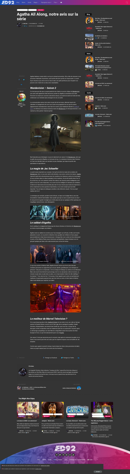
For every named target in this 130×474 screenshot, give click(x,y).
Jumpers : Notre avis (100, 106)
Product (30, 414)
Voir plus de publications (72, 366)
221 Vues (110, 435)
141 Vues (40, 23)
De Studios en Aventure (101, 35)
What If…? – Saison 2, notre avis (21, 105)
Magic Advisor (23, 10)
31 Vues (84, 431)
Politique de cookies (7, 462)
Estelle (99, 69)
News (22, 416)
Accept (20, 470)
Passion (22, 414)
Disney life (72, 414)
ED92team (100, 125)
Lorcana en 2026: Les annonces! (104, 83)
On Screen (33, 10)
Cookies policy (19, 467)
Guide (42, 10)
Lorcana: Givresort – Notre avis (103, 114)
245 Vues (34, 431)
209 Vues (57, 431)
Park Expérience (98, 414)
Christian (25, 23)
